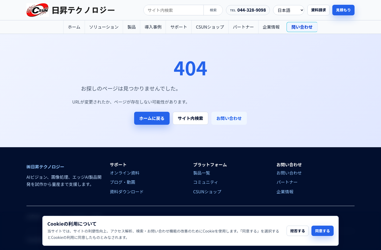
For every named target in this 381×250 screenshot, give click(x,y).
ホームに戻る (152, 118)
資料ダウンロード (127, 191)
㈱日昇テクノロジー (45, 166)
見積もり (343, 9)
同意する (322, 230)
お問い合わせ (229, 118)
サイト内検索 (190, 118)
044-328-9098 (251, 10)
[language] (288, 10)
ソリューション (104, 27)
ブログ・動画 (122, 182)
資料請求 (318, 9)
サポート (178, 27)
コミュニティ (205, 182)
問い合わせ (302, 27)
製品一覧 (201, 172)
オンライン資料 (124, 172)
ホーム (74, 27)
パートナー (243, 27)
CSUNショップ (210, 27)
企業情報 (271, 27)
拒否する (297, 230)
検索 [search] (213, 9)
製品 (131, 27)
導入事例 (152, 27)
